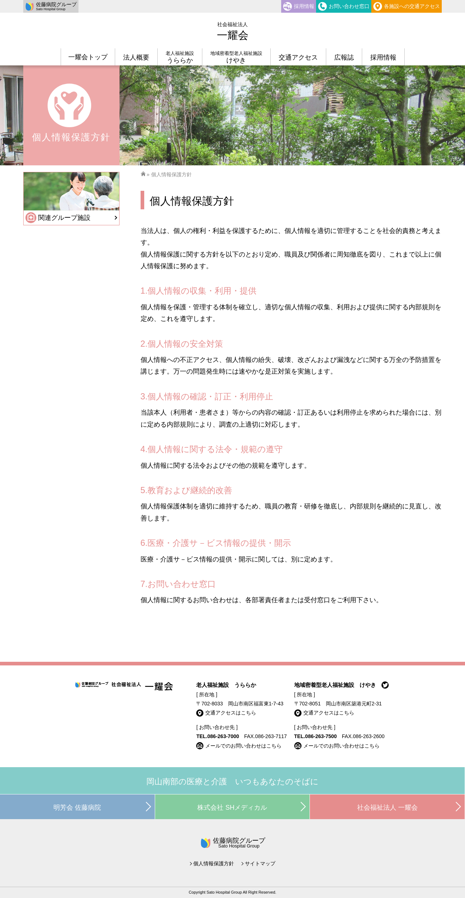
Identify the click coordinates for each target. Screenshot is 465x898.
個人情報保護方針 (213, 863)
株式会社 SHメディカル (232, 807)
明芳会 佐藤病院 (77, 807)
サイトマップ (260, 863)
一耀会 (232, 31)
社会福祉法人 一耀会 (387, 807)
